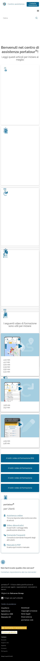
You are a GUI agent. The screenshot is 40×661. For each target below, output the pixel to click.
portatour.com (27, 620)
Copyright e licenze (29, 611)
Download (25, 608)
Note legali (26, 614)
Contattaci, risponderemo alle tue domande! (18, 572)
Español (3, 645)
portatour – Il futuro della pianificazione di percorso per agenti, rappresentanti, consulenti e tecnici (19, 587)
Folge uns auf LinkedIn (13, 598)
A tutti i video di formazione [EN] (20, 458)
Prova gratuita (9, 632)
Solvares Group (17, 593)
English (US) (5, 642)
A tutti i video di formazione (20, 468)
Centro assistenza (15, 4)
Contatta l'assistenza (32, 4)
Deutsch (3, 639)
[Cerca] (20, 18)
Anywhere (5, 608)
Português (4, 651)
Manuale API (6, 617)
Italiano (3, 637)
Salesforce (5, 611)
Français (4, 648)
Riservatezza (26, 617)
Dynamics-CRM (7, 614)
